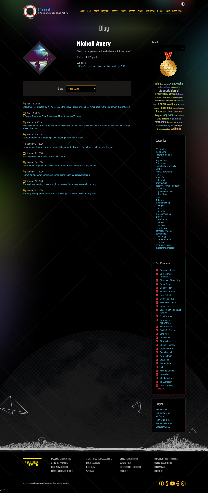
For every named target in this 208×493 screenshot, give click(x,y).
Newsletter (150, 11)
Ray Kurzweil (162, 160)
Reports (115, 11)
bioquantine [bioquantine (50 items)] (175, 87)
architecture (161, 183)
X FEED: (54, 463)
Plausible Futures (164, 423)
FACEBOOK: (55, 459)
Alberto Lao (165, 341)
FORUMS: (123, 471)
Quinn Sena (165, 284)
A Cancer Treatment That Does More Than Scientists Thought (52, 116)
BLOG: (88, 463)
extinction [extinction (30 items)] (169, 101)
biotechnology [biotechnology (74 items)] (161, 94)
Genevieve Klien (167, 270)
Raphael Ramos (167, 348)
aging (158, 174)
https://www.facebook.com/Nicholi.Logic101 (101, 66)
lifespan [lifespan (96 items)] (158, 115)
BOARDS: (157, 463)
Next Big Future (163, 420)
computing (161, 233)
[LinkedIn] (172, 483)
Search (182, 48)
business (160, 222)
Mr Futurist (161, 416)
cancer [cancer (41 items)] (164, 98)
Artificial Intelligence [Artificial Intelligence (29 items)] (164, 87)
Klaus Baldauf (166, 326)
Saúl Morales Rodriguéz (166, 275)
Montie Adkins (167, 378)
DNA (158, 157)
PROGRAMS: (158, 467)
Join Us (140, 11)
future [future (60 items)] (174, 100)
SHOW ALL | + (160, 389)
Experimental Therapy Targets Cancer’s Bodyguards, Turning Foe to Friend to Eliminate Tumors (68, 147)
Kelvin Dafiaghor (168, 302)
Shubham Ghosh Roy (170, 280)
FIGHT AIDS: (55, 467)
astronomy (161, 188)
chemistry (160, 225)
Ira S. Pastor (166, 382)
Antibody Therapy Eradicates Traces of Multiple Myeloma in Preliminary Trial (59, 193)
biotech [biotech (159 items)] (174, 91)
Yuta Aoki (164, 334)
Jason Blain (165, 374)
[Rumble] (183, 483)
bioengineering (163, 202)
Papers (123, 11)
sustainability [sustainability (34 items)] (165, 126)
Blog (89, 11)
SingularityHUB (163, 427)
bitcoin (159, 217)
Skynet (159, 169)
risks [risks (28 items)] (175, 122)
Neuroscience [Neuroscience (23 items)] (181, 116)
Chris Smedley (167, 385)
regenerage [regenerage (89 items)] (175, 118)
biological (160, 205)
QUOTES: (157, 471)
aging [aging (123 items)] (158, 83)
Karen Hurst (165, 306)
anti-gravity (161, 180)
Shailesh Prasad (167, 291)
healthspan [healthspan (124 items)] (173, 104)
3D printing (161, 149)
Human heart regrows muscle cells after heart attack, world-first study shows (59, 165)
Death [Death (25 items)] (181, 97)
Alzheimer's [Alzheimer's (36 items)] (167, 84)
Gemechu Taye (167, 299)
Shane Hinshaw (167, 345)
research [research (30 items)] (170, 122)
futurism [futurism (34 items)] (180, 101)
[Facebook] (161, 483)
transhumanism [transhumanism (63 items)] (163, 129)
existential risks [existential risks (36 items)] (160, 101)
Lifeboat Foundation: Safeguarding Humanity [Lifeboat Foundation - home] (46, 11)
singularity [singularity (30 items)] (180, 122)
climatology (161, 228)
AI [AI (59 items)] (162, 84)
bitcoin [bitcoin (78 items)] (172, 94)
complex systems (164, 231)
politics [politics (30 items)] (159, 119)
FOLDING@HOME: (126, 467)
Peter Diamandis (164, 154)
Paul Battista (166, 295)
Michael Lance (167, 370)
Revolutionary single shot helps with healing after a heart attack (53, 137)
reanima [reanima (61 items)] (165, 119)
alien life (160, 177)
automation (161, 194)
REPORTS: (89, 467)
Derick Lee (165, 337)
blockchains (161, 219)
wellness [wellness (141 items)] (176, 129)
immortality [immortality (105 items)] (166, 108)
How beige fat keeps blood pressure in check (44, 156)
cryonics (160, 242)
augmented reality (164, 191)
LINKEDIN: (123, 459)
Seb (161, 367)
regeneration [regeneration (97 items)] (161, 122)
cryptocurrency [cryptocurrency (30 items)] (171, 98)
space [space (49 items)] (158, 126)
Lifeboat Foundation (40, 483)
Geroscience (161, 409)
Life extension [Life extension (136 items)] (174, 111)
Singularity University (166, 166)
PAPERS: (89, 471)
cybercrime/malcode (165, 248)
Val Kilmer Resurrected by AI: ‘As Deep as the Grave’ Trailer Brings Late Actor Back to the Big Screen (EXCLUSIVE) (76, 107)
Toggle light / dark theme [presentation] (183, 4)
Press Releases (178, 11)
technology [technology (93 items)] (176, 125)
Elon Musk (161, 163)
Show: (60, 89)
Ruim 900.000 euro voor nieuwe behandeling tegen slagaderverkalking (56, 175)
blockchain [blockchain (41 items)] (179, 94)
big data (160, 200)
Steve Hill (164, 359)
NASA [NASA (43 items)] (175, 116)
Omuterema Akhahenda (165, 321)
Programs (105, 11)
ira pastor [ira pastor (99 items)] (161, 111)
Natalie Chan (166, 356)
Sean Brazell (166, 352)
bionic (159, 208)
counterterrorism (164, 239)
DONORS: (123, 463)
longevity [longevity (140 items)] (168, 115)
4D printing (161, 152)
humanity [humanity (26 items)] (182, 105)
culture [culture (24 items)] (178, 97)
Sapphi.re (66, 483)
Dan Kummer (166, 316)
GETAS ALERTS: (159, 459)
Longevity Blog (163, 413)
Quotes (160, 11)
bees (158, 197)
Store (168, 11)
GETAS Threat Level (32, 464)
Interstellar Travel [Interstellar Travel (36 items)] (178, 108)
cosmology (161, 236)
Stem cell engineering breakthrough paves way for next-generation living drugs (60, 184)
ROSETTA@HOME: (57, 471)
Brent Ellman (166, 363)
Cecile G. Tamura (168, 330)
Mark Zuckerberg (164, 171)
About (82, 11)
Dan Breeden (166, 288)
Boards (96, 11)
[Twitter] (167, 483)
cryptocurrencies (164, 245)
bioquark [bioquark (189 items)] (164, 91)
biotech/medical (163, 214)
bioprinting (161, 211)
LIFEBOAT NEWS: (91, 459)
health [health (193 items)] (162, 104)
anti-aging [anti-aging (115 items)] (177, 83)
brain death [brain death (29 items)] (158, 98)
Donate (132, 11)
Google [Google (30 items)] (155, 105)
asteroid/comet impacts (167, 186)
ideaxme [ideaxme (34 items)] (156, 108)
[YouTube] (178, 483)
